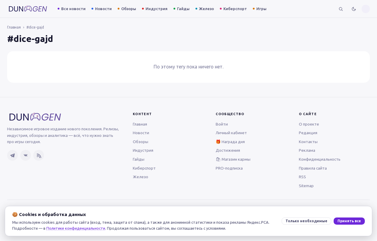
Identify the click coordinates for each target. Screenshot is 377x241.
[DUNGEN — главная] (28, 9)
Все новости (73, 9)
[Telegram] (12, 155)
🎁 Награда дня (230, 141)
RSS (302, 176)
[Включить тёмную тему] (353, 9)
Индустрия (157, 9)
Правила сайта (313, 168)
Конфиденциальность (319, 159)
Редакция (308, 132)
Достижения (228, 150)
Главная (14, 27)
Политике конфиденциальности (75, 228)
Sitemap (306, 185)
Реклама (307, 150)
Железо (206, 9)
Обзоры (128, 9)
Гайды (183, 9)
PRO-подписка (229, 168)
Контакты (308, 141)
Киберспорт (235, 9)
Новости (103, 9)
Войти (222, 124)
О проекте (309, 124)
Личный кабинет (231, 132)
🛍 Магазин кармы (233, 159)
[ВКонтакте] (25, 155)
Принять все (349, 221)
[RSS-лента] (38, 155)
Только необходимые (306, 221)
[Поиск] (340, 9)
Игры (261, 9)
